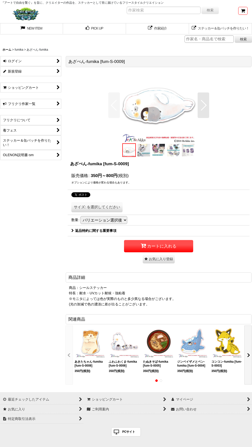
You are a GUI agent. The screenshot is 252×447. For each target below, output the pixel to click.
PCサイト (128, 431)
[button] (114, 105)
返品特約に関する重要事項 (93, 231)
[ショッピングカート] (243, 11)
